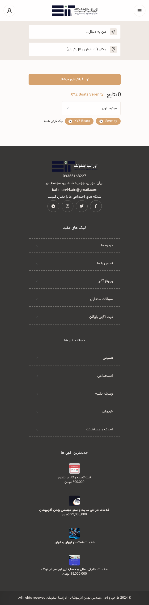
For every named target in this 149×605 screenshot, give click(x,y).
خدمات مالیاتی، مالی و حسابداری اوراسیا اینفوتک (74, 569)
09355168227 (74, 176)
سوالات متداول (101, 299)
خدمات (107, 412)
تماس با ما (105, 263)
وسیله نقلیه (104, 394)
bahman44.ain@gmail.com (74, 190)
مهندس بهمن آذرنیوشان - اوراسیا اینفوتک (74, 598)
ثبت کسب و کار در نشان (74, 477)
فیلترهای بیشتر (74, 79)
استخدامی (105, 376)
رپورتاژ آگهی (105, 281)
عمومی (108, 358)
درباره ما (107, 245)
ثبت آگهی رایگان (101, 317)
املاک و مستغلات (99, 430)
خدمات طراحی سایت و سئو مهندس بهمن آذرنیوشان (74, 510)
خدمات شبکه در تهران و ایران (75, 542)
